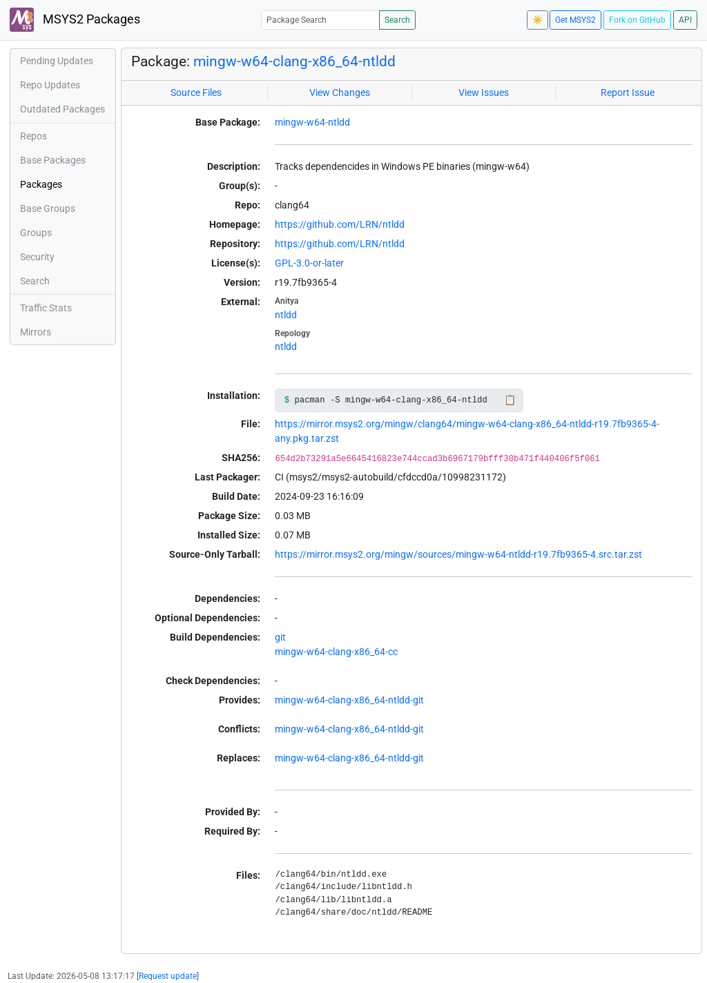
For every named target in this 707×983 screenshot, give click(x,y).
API (685, 20)
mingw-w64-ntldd (312, 122)
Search (397, 20)
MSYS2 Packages (75, 20)
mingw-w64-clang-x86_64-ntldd (294, 61)
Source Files (196, 92)
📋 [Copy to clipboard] (510, 399)
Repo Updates (50, 84)
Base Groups (47, 208)
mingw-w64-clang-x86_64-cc (336, 651)
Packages (41, 184)
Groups (36, 232)
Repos (33, 136)
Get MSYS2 (575, 20)
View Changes (339, 92)
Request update (168, 976)
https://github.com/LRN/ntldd (340, 224)
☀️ (537, 20)
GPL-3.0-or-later (309, 263)
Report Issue (628, 92)
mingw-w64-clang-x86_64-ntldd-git (349, 699)
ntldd (286, 314)
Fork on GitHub (637, 20)
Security (37, 256)
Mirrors (35, 332)
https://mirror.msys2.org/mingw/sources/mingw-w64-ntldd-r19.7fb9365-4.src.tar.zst (458, 554)
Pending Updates (56, 60)
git (280, 637)
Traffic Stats (46, 307)
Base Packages (53, 160)
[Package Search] (320, 19)
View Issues (483, 92)
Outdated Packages (62, 109)
